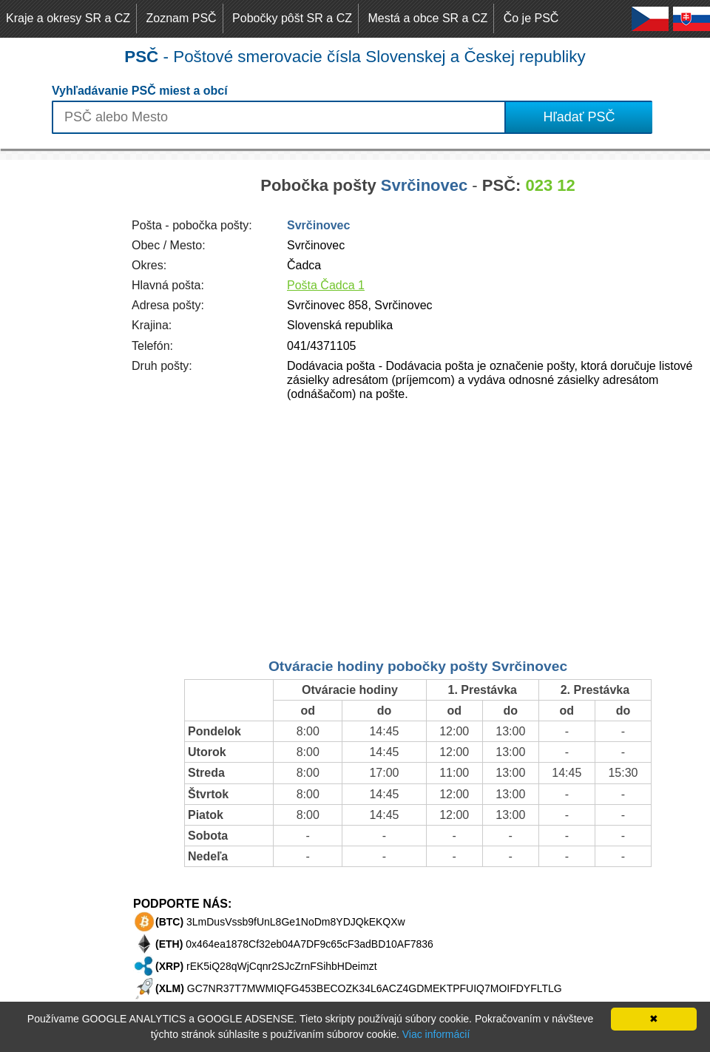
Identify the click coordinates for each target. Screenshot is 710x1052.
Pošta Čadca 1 (326, 285)
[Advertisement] (59, 382)
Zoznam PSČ (181, 18)
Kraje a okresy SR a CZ (68, 18)
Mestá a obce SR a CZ (427, 18)
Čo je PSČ (531, 18)
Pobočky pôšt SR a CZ (292, 18)
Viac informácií (436, 1034)
